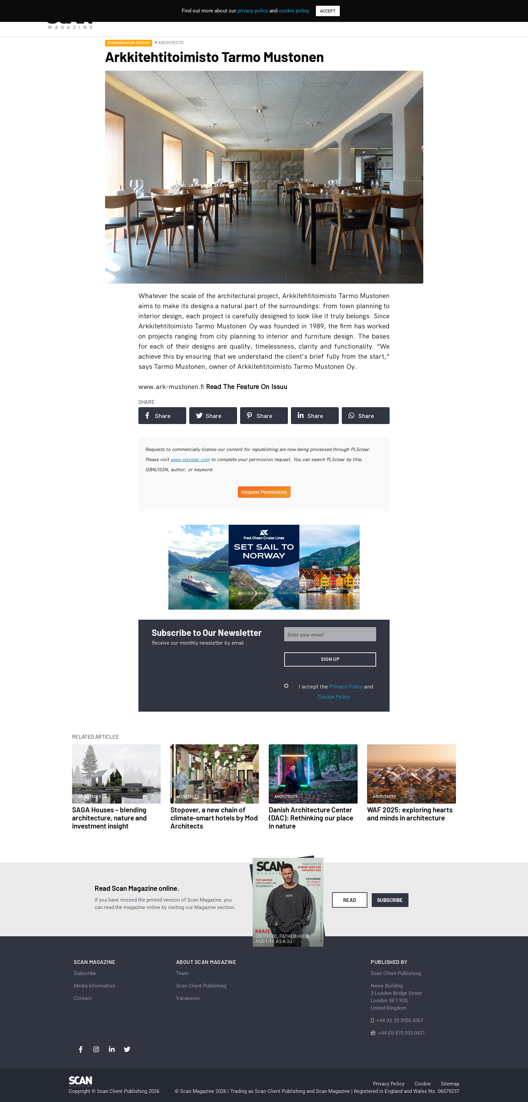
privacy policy (252, 11)
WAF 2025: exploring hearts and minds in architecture (410, 813)
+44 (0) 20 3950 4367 (399, 1020)
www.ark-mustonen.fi (172, 386)
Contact (83, 998)
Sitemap (450, 1084)
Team (182, 973)
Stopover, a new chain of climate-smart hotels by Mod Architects (214, 817)
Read (349, 900)
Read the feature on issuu (246, 386)
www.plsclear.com (190, 459)
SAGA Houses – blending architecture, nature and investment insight (109, 817)
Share (158, 415)
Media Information (94, 986)
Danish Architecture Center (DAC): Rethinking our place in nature (311, 817)
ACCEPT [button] (328, 10)
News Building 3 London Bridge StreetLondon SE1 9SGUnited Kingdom (396, 997)
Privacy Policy (346, 686)
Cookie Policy (334, 696)
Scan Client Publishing (201, 986)
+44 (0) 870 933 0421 (401, 1033)
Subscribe (390, 900)
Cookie (423, 1084)
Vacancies (188, 998)
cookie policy (294, 11)
